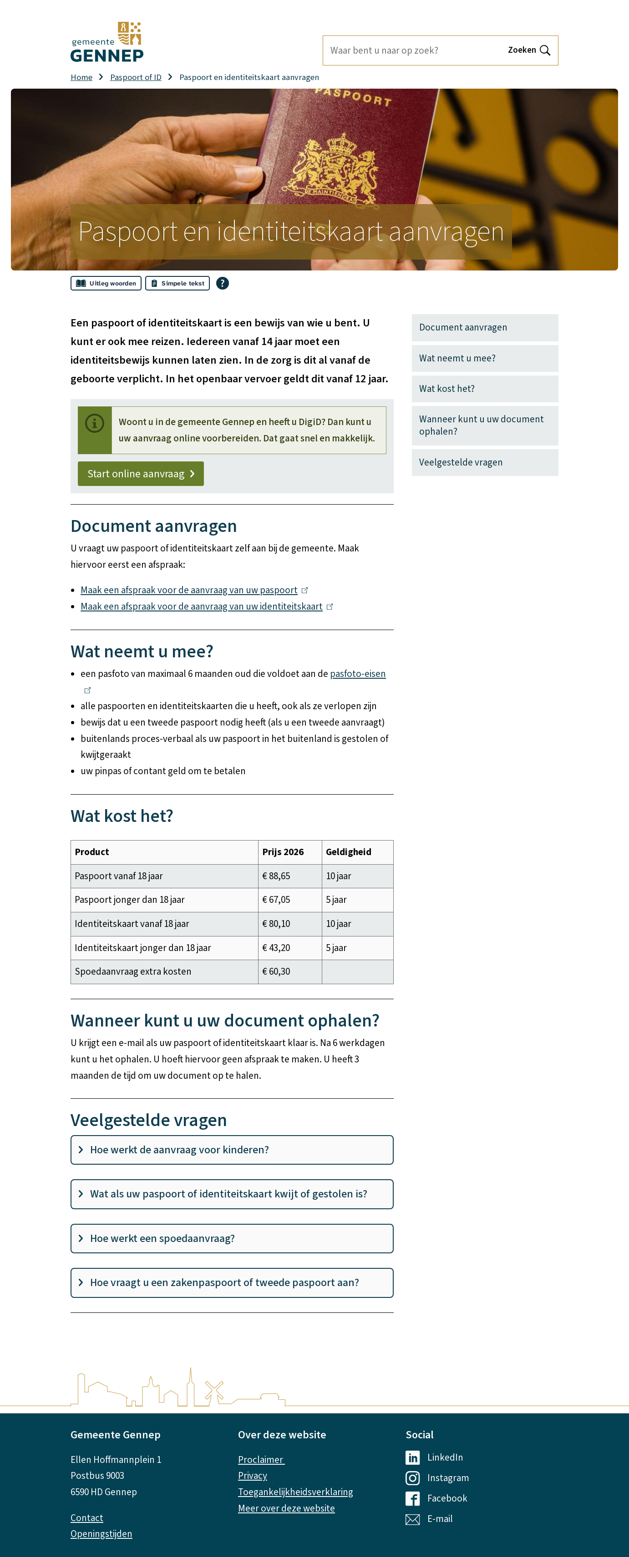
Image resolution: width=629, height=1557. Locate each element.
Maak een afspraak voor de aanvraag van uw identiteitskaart (207, 606)
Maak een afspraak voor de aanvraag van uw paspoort (194, 590)
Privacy (252, 1475)
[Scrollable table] (232, 912)
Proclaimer (261, 1460)
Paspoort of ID (136, 77)
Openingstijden (101, 1534)
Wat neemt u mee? (457, 358)
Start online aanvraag (140, 474)
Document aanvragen (463, 327)
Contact (87, 1518)
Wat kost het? (447, 389)
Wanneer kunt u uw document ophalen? (481, 425)
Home (81, 77)
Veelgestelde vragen (461, 462)
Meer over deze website (286, 1508)
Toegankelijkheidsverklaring (295, 1492)
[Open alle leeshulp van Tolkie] (222, 283)
